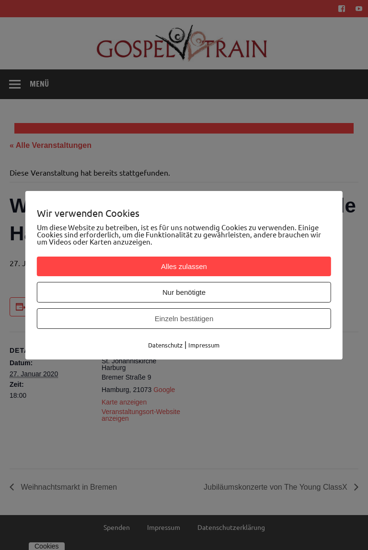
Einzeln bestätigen (184, 318)
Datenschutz (165, 345)
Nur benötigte (184, 292)
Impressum (203, 345)
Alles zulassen (184, 266)
